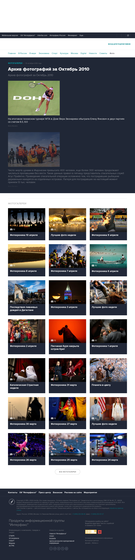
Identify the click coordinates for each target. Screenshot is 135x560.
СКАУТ (11, 541)
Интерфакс (67, 44)
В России (22, 53)
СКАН (51, 536)
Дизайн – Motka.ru (91, 543)
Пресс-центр (45, 492)
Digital (83, 53)
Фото (112, 53)
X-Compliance (14, 538)
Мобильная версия (10, 35)
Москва (74, 53)
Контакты (12, 492)
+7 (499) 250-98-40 (78, 514)
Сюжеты (103, 53)
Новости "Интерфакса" (57, 534)
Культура (64, 53)
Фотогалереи (15, 63)
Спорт (54, 53)
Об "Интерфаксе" (27, 35)
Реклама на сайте (73, 492)
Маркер (12, 543)
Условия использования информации (99, 538)
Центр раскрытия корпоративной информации (61, 542)
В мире (32, 53)
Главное (12, 53)
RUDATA (52, 539)
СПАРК (11, 536)
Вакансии (57, 492)
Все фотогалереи (67, 472)
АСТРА (11, 546)
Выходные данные (92, 541)
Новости (93, 53)
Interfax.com (42, 35)
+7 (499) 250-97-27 (97, 514)
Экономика (44, 53)
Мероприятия (90, 492)
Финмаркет (72, 35)
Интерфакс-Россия (57, 35)
